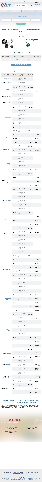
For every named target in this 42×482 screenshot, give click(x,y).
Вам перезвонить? (36, 4)
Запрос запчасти (34, 472)
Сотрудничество (7, 472)
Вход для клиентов (28, 0)
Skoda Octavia (34, 478)
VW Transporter (29, 479)
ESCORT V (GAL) (8, 89)
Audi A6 (29, 478)
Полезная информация (18, 472)
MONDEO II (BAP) (8, 353)
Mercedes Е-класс (11, 478)
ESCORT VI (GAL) (8, 117)
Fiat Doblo (23, 479)
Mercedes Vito (25, 478)
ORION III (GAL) (8, 388)
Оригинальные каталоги (18, 473)
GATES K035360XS (5, 59)
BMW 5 (3, 478)
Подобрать (21, 23)
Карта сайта (27, 473)
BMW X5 (6, 478)
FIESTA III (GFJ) (8, 248)
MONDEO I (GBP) (8, 269)
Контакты (27, 472)
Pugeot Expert (12, 479)
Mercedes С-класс (19, 478)
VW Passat (34, 479)
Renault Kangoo (18, 479)
